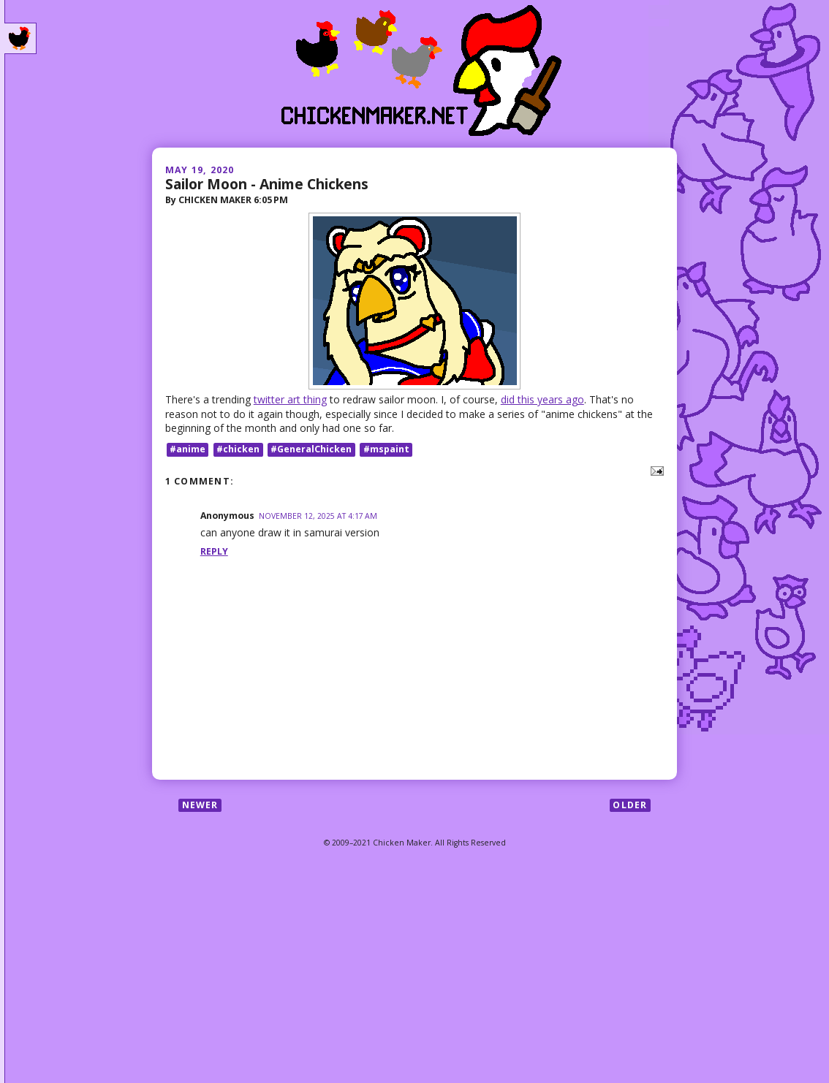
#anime (187, 449)
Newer (200, 805)
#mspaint (386, 449)
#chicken (238, 449)
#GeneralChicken (311, 449)
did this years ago (542, 399)
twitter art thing (290, 399)
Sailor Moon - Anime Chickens (266, 184)
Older (630, 805)
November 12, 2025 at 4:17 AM (318, 516)
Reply (214, 551)
